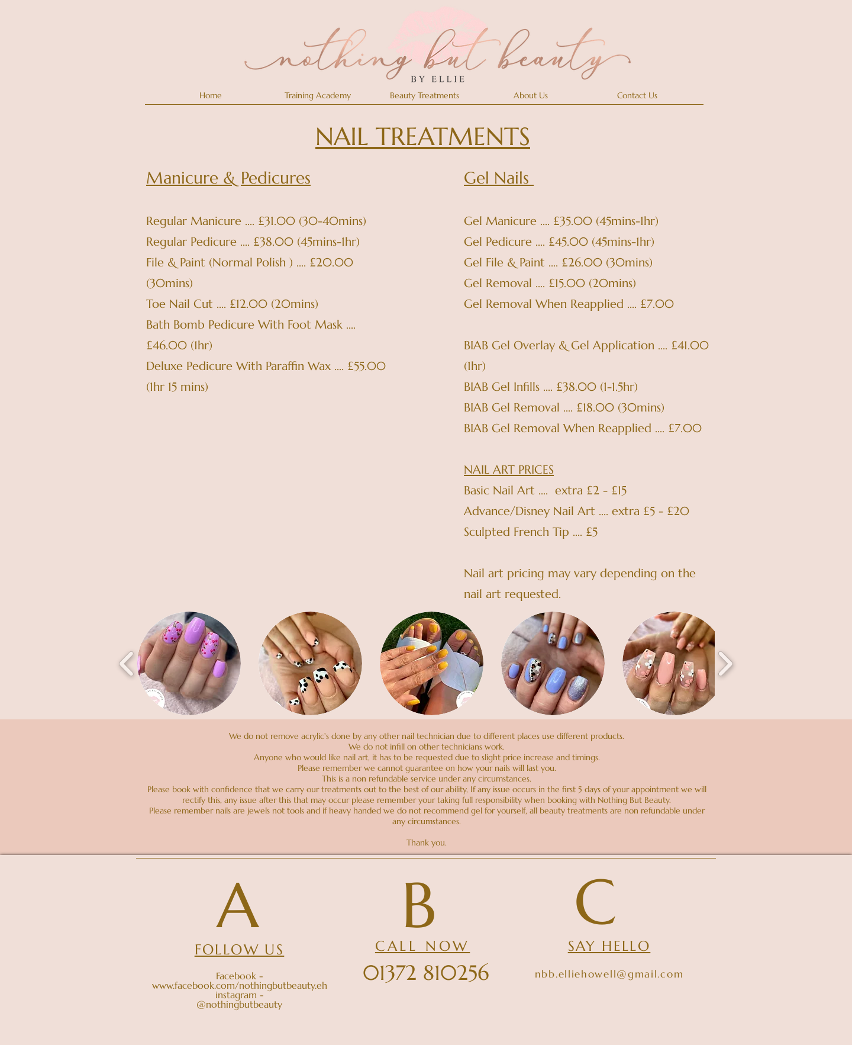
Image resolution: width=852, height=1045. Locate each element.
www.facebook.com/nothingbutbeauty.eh (239, 985)
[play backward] (127, 663)
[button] (424, 95)
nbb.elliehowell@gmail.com (609, 973)
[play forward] (725, 663)
